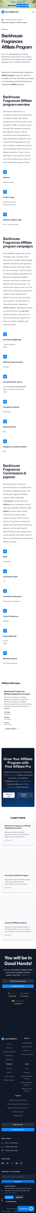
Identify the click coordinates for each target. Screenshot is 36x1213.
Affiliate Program (9, 1080)
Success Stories (9, 1076)
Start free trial (18, 1124)
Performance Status (27, 1054)
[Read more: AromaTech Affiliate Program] (18, 870)
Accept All (9, 1197)
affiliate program (8, 75)
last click (25, 311)
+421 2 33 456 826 (11, 1143)
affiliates (6, 504)
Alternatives (9, 1059)
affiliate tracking (9, 775)
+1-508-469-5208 (10, 1150)
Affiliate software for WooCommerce (18, 1104)
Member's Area (27, 1046)
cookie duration (9, 308)
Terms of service (12, 1208)
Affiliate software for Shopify (18, 1100)
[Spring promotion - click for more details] (18, 4)
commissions (14, 54)
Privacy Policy (6, 1211)
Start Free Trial (9, 795)
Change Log (27, 1050)
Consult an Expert (18, 1129)
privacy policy (11, 1193)
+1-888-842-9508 (10, 1147)
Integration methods (9, 1051)
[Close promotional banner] (34, 2)
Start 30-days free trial (18, 981)
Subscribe (18, 1181)
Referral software (18, 1112)
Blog (26, 1068)
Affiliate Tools (18, 1115)
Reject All (19, 1197)
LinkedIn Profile (11, 729)
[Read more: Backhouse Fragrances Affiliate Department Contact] (18, 833)
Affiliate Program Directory (14, 19)
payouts (5, 62)
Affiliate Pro (25, 975)
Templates (27, 1072)
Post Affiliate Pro (24, 781)
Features (9, 1048)
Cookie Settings (11, 1201)
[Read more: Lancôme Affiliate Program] (18, 918)
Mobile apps (9, 1055)
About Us (9, 1068)
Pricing (9, 1044)
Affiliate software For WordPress (18, 1108)
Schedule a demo (26, 795)
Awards (9, 1072)
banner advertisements (18, 387)
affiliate (14, 84)
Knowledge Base (27, 1043)
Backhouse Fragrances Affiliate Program (14, 22)
